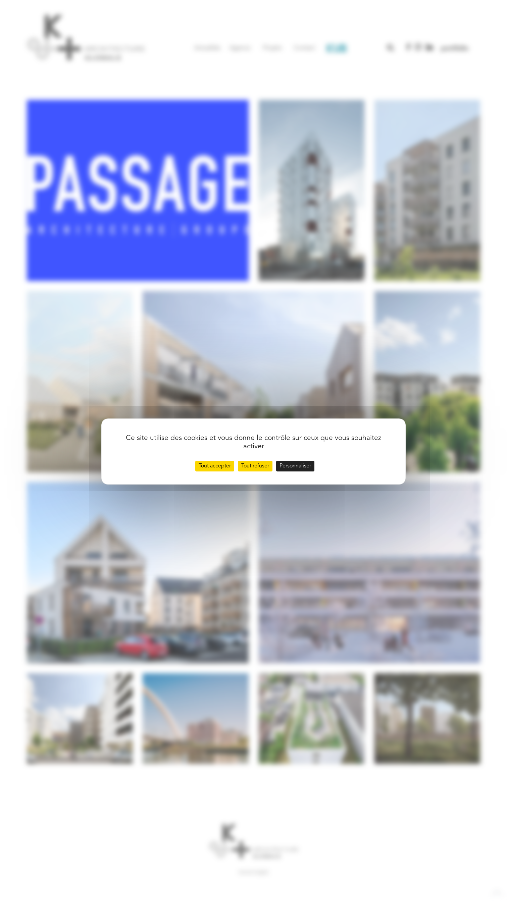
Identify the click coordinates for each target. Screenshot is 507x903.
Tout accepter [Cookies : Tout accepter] (215, 466)
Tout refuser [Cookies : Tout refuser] (255, 466)
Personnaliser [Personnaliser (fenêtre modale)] (295, 466)
